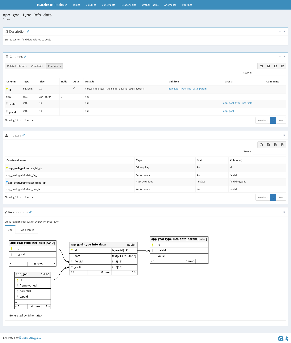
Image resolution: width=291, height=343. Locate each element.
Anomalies (170, 4)
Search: (264, 73)
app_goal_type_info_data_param (187, 88)
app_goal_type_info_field (237, 103)
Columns (91, 4)
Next (281, 120)
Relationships (128, 4)
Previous (263, 120)
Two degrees (26, 230)
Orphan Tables (150, 4)
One (10, 230)
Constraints (108, 4)
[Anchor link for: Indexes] (22, 135)
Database (52, 4)
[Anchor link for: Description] (27, 31)
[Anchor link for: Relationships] (29, 212)
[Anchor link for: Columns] (24, 56)
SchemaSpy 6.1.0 (30, 338)
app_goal (228, 111)
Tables (78, 4)
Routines (187, 4)
